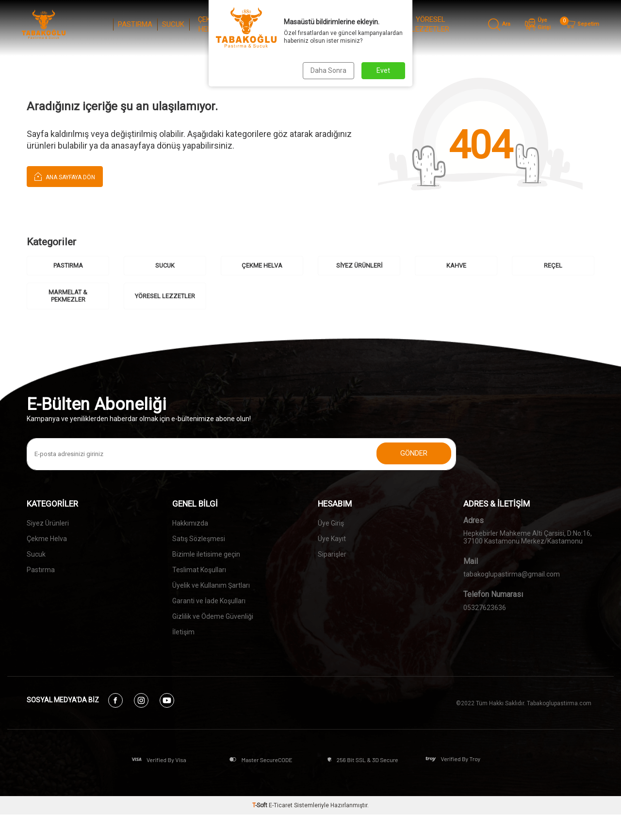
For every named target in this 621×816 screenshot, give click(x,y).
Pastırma (41, 570)
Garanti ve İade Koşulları (208, 601)
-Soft (260, 806)
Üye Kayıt (332, 539)
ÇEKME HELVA (209, 24)
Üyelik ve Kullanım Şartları (211, 585)
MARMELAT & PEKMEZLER (369, 24)
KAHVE (289, 24)
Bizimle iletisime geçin (206, 554)
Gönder (412, 454)
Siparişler (332, 554)
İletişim (183, 632)
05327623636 (484, 608)
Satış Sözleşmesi (198, 539)
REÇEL (320, 24)
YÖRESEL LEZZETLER (430, 24)
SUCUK (173, 24)
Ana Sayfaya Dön (64, 176)
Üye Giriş (331, 523)
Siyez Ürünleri (48, 523)
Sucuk (36, 554)
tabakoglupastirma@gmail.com (511, 574)
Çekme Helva (47, 539)
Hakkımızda (190, 523)
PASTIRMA (135, 24)
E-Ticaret (281, 806)
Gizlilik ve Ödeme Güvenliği (212, 616)
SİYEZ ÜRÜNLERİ (251, 24)
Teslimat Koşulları (199, 570)
